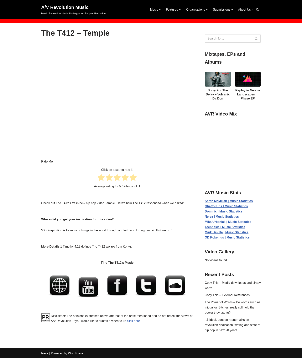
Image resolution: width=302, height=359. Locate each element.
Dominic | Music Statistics (224, 211)
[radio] (101, 178)
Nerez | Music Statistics (222, 216)
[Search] (257, 9)
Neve (44, 354)
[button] (159, 9)
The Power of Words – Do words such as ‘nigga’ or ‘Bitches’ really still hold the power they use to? (233, 308)
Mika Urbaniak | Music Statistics (228, 222)
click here (137, 321)
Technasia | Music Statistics (225, 227)
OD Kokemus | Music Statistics (227, 237)
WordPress (75, 354)
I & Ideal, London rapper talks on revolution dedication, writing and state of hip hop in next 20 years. (233, 326)
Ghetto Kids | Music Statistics (226, 206)
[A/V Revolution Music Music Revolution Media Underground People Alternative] (73, 9)
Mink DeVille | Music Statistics (227, 232)
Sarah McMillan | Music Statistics (229, 201)
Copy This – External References (227, 295)
